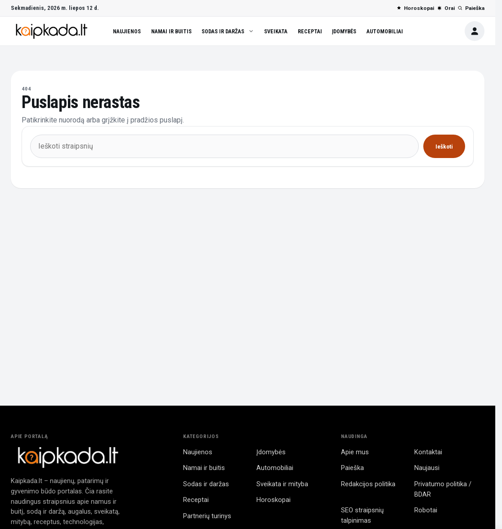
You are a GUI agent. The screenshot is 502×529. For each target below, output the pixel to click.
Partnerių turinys (207, 516)
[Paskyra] (474, 31)
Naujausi (426, 468)
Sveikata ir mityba (282, 484)
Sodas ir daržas (228, 31)
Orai (446, 8)
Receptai (310, 31)
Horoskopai (415, 8)
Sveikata (275, 31)
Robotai (425, 510)
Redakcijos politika (368, 484)
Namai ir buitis (171, 31)
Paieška (470, 8)
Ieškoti (444, 146)
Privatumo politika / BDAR (442, 489)
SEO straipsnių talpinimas (362, 515)
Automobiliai (385, 31)
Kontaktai (428, 452)
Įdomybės (344, 31)
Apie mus (355, 452)
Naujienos (127, 31)
